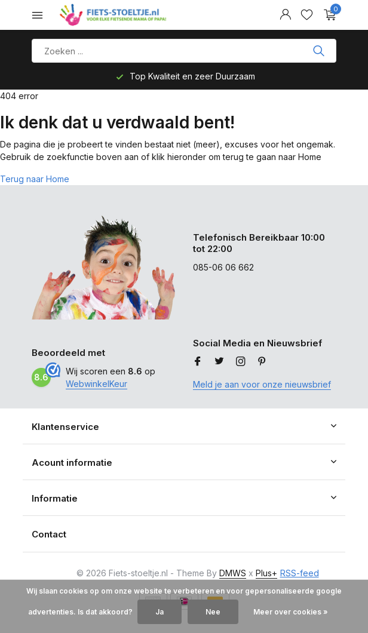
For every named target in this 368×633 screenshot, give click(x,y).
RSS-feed (299, 573)
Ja (159, 611)
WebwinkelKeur (96, 384)
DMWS (232, 573)
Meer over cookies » (290, 611)
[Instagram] (241, 362)
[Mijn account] (285, 14)
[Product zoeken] (184, 51)
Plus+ (266, 573)
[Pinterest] (262, 362)
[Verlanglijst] (306, 15)
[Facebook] (198, 362)
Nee (213, 611)
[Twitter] (219, 362)
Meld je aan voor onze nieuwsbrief (262, 384)
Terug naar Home (34, 179)
